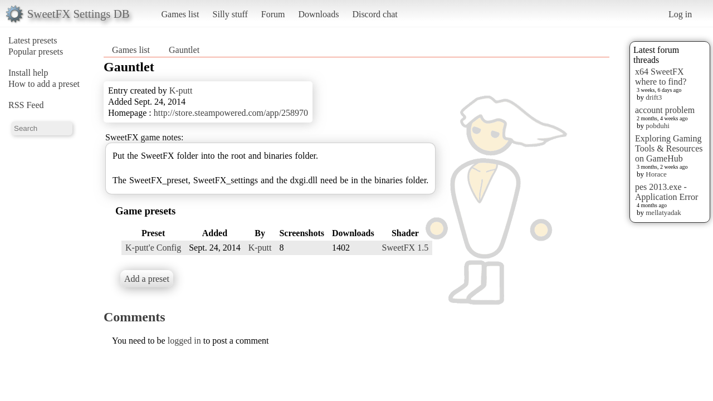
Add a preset (146, 278)
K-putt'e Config (153, 247)
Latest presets (32, 40)
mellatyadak (663, 212)
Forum (273, 14)
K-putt (181, 90)
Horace (656, 174)
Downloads (318, 14)
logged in (184, 340)
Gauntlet (184, 50)
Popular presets (35, 51)
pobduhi (658, 125)
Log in (680, 14)
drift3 (654, 97)
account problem (665, 110)
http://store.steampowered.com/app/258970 (231, 113)
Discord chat (374, 14)
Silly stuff (230, 14)
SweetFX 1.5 (405, 247)
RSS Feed (26, 105)
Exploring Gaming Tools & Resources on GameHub (669, 148)
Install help (28, 72)
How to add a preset (44, 84)
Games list (180, 14)
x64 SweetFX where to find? (660, 76)
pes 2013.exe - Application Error (666, 192)
